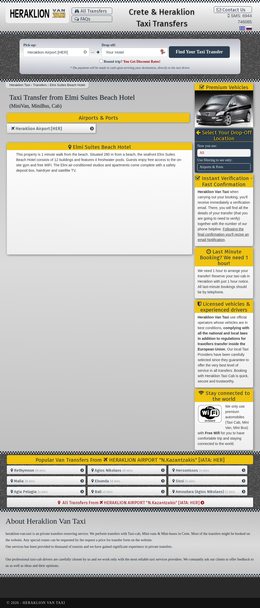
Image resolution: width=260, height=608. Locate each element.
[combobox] (56, 52)
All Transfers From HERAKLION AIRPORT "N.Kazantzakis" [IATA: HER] (131, 502)
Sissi (208, 481)
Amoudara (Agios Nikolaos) (208, 491)
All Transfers (90, 11)
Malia (47, 481)
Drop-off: (109, 45)
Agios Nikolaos (127, 470)
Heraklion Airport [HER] (52, 129)
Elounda (127, 481)
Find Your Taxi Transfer (199, 51)
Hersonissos (208, 470)
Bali (127, 491)
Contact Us (231, 10)
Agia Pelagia (47, 491)
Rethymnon (47, 470)
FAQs (82, 19)
